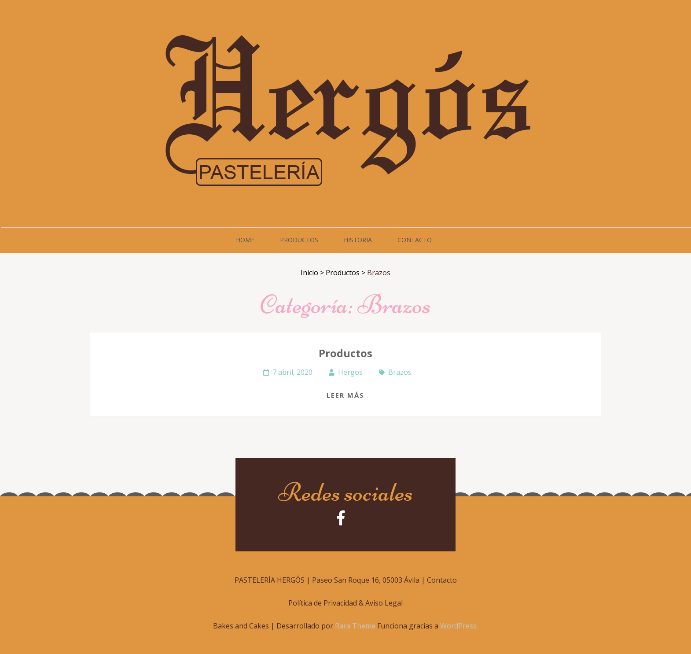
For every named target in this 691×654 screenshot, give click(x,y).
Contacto (414, 240)
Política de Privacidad (322, 603)
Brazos (400, 372)
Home (245, 240)
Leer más (345, 395)
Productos (299, 240)
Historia (358, 240)
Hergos (350, 372)
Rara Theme (356, 626)
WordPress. (459, 626)
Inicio (309, 272)
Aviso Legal (384, 603)
